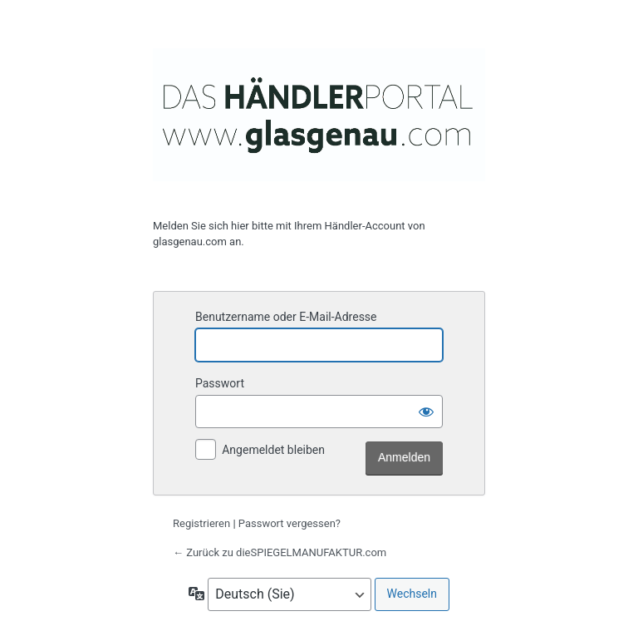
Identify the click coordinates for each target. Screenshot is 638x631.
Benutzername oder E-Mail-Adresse (286, 316)
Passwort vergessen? (289, 523)
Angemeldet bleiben (273, 449)
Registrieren (201, 523)
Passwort (219, 383)
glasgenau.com (319, 115)
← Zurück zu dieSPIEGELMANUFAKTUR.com (279, 552)
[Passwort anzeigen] (426, 411)
